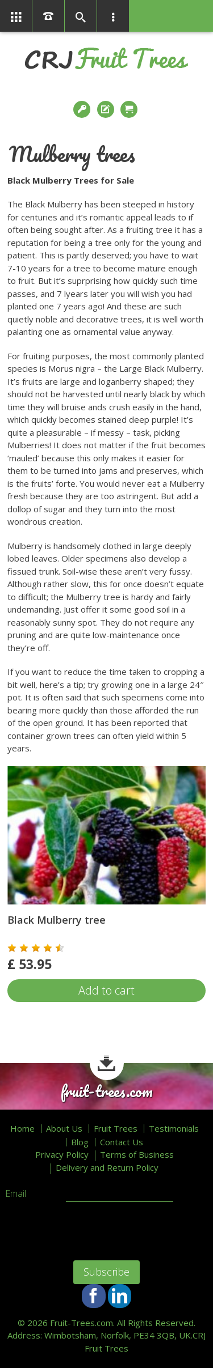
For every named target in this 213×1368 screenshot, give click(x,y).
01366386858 (48, 16)
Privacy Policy (62, 1154)
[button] (11, 948)
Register (106, 109)
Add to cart (106, 990)
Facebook (93, 1295)
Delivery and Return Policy (107, 1167)
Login (83, 109)
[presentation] (74, 1225)
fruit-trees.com (107, 1091)
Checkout (130, 109)
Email (15, 1194)
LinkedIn (119, 1295)
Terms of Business (137, 1154)
